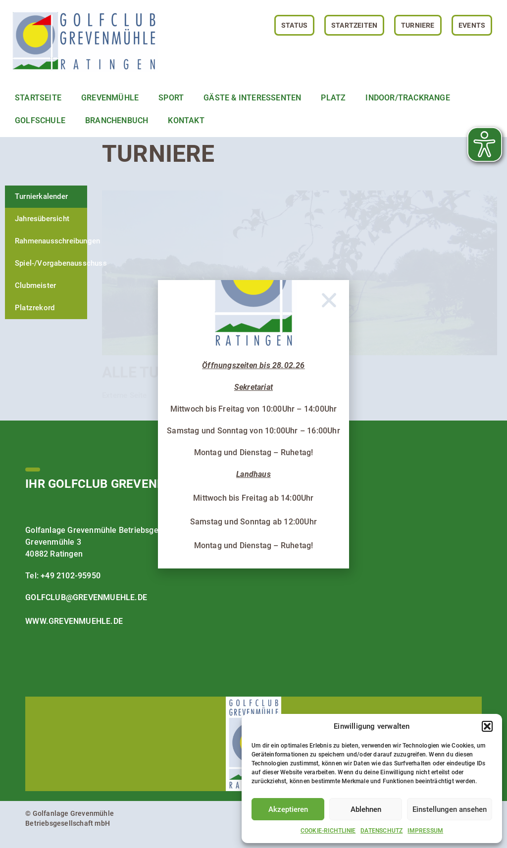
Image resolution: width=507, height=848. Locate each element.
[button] (487, 726)
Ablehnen (366, 809)
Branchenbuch (116, 120)
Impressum (425, 830)
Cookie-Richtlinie (328, 830)
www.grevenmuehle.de (74, 621)
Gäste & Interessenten (252, 97)
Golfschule (40, 120)
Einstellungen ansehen (449, 809)
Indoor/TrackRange (407, 97)
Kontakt (186, 120)
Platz (333, 97)
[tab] (46, 197)
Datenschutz (381, 830)
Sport (171, 97)
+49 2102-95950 (71, 575)
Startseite (38, 97)
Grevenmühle (110, 97)
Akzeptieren (288, 809)
